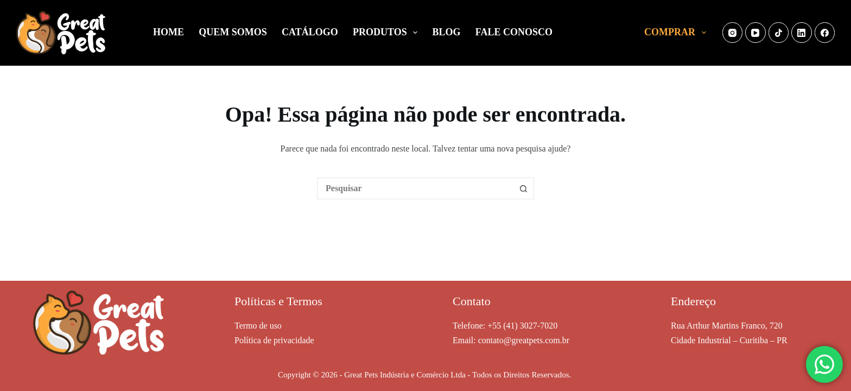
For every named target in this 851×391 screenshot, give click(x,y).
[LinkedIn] (801, 32)
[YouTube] (755, 32)
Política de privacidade (274, 340)
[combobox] (415, 188)
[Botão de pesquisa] (523, 188)
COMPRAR (677, 32)
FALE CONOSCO (513, 32)
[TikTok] (779, 32)
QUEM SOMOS (233, 32)
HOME (168, 32)
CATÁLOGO (310, 32)
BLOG (447, 32)
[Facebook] (825, 32)
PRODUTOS (387, 32)
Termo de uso (258, 325)
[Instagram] (732, 32)
